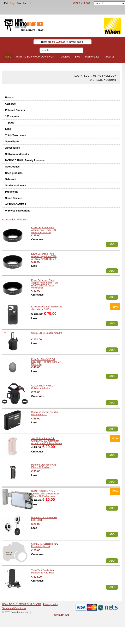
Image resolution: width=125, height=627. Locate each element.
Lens (8, 128)
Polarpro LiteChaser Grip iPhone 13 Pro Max (43, 465)
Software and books (17, 154)
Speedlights (12, 141)
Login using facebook (100, 76)
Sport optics (12, 166)
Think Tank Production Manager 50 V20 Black (42, 571)
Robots (9, 97)
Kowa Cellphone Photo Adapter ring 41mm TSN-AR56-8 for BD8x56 (43, 230)
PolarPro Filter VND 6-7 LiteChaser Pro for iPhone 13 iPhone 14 (46, 361)
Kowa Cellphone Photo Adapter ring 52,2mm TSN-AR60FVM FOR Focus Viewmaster (44, 284)
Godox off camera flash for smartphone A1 (44, 413)
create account (105, 80)
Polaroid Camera (15, 110)
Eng (12, 3)
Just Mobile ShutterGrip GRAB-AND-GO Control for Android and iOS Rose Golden (46, 441)
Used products (14, 173)
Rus (19, 3)
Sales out (10, 179)
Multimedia (11, 191)
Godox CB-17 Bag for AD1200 (46, 333)
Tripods (9, 122)
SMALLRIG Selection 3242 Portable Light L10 (44, 545)
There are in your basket (62, 41)
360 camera (12, 116)
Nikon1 (22, 219)
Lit (30, 3)
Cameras (10, 103)
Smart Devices (13, 198)
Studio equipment (15, 185)
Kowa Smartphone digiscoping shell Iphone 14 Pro (46, 307)
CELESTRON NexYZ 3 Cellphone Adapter (43, 386)
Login (79, 76)
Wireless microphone (17, 210)
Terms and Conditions (14, 608)
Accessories (12, 147)
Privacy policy (50, 604)
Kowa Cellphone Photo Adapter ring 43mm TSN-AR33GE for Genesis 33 (43, 256)
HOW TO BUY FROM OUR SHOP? (21, 604)
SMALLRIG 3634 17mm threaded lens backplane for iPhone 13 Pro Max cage (45, 493)
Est (6, 3)
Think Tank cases (15, 135)
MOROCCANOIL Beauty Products (24, 160)
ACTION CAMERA (15, 204)
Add (111, 244)
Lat (24, 3)
